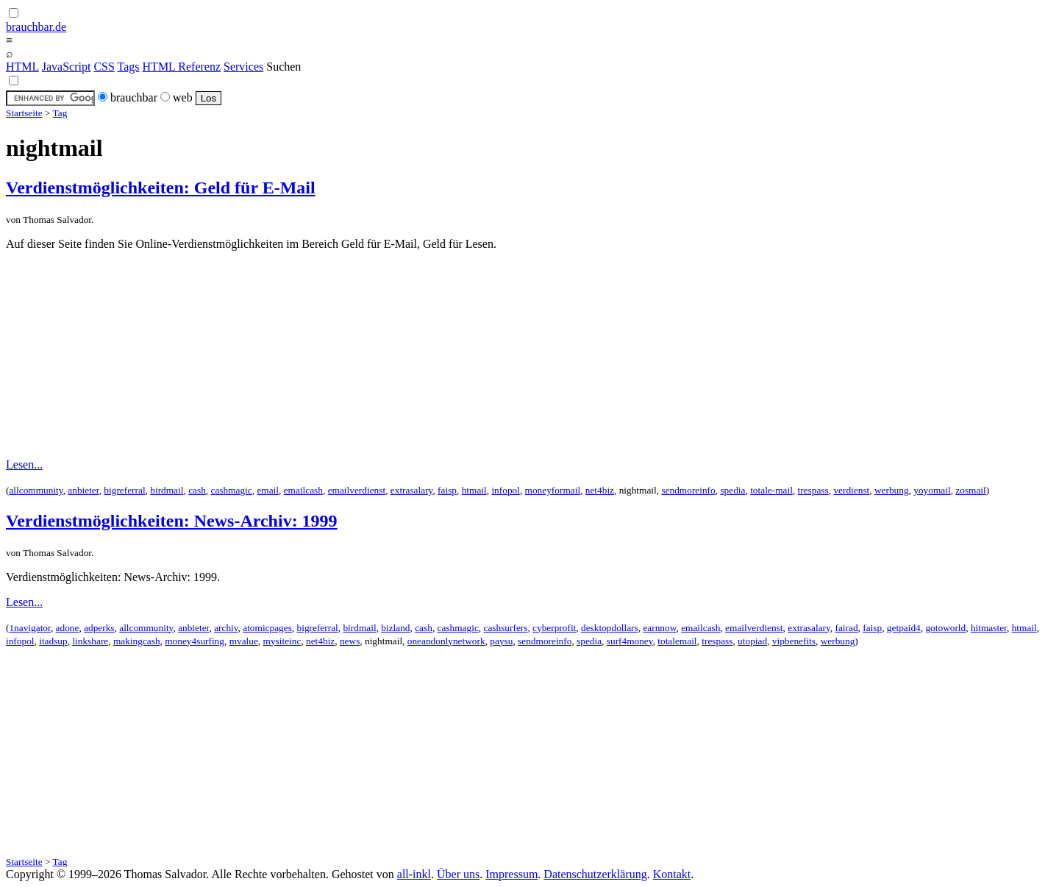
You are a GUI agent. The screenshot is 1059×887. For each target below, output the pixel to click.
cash (197, 490)
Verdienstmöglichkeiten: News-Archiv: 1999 (172, 520)
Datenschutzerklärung (594, 874)
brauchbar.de (36, 27)
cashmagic (231, 490)
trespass (813, 490)
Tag (60, 112)
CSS (103, 66)
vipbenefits (794, 640)
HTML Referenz (182, 66)
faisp (447, 490)
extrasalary (412, 490)
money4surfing (194, 640)
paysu (501, 640)
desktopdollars (609, 627)
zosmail (970, 490)
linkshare (90, 640)
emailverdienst (356, 490)
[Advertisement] (529, 354)
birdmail (166, 490)
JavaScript (66, 66)
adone (67, 627)
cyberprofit (554, 627)
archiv (226, 627)
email (268, 490)
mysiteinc (282, 640)
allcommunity (36, 490)
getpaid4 (904, 627)
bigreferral (124, 490)
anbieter (83, 490)
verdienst (851, 490)
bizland (395, 627)
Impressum (511, 874)
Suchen (283, 66)
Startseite (24, 112)
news (350, 640)
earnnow (659, 627)
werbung (891, 490)
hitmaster (989, 627)
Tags (129, 66)
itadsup (53, 640)
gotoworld (945, 627)
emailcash (303, 490)
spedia (732, 490)
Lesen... (24, 464)
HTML (22, 66)
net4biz (599, 490)
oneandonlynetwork (446, 640)
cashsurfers (505, 627)
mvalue (243, 640)
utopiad (752, 640)
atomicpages (267, 627)
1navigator (29, 627)
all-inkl (414, 874)
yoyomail (931, 490)
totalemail (676, 640)
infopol (505, 490)
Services (243, 66)
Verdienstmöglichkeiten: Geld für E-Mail (160, 187)
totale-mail (771, 490)
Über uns (458, 874)
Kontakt (672, 874)
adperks (99, 627)
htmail (474, 490)
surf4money (630, 640)
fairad (846, 627)
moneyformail (553, 490)
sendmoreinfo (688, 490)
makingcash (136, 640)
